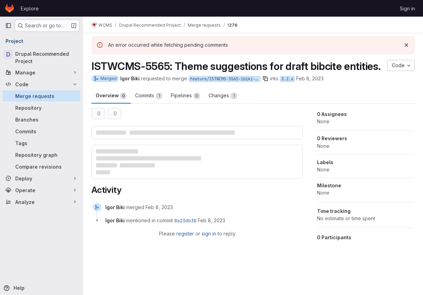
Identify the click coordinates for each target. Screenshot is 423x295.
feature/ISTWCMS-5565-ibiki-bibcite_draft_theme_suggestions (225, 79)
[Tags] (41, 143)
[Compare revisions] (41, 166)
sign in (209, 233)
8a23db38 (185, 220)
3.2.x (287, 79)
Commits (148, 95)
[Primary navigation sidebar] (8, 25)
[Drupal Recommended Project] (41, 57)
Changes (223, 95)
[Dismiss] (406, 45)
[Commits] (41, 131)
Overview (111, 95)
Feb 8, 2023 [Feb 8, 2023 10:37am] (310, 78)
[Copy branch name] (265, 78)
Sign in (407, 8)
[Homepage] (9, 8)
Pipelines (185, 95)
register (185, 233)
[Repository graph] (41, 154)
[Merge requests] (41, 95)
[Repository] (41, 107)
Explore (30, 8)
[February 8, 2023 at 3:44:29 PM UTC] (159, 207)
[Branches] (41, 119)
